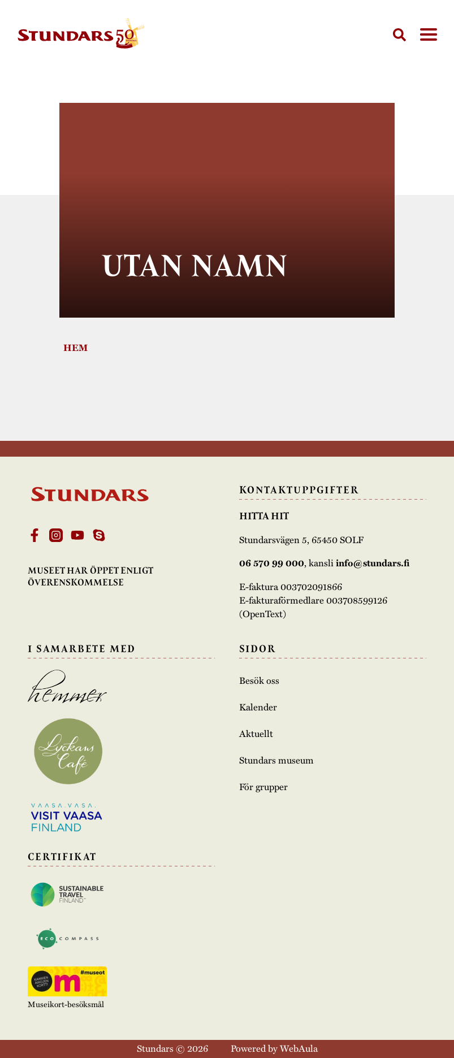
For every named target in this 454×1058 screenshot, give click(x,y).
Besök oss (259, 680)
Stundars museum (276, 759)
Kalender (258, 706)
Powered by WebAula (274, 1048)
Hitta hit (264, 516)
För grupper (263, 786)
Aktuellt (256, 733)
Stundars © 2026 (172, 1048)
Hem (75, 347)
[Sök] (399, 34)
